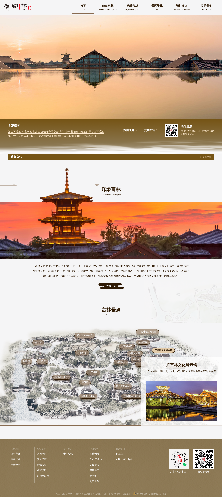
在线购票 (94, 453)
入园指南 (42, 453)
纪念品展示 (43, 476)
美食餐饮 (94, 465)
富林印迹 (15, 453)
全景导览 (15, 465)
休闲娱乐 (94, 476)
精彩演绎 (42, 470)
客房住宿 (94, 470)
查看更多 (111, 286)
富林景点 (15, 459)
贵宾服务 (94, 481)
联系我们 (120, 453)
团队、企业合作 (124, 459)
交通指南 (42, 459)
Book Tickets (96, 459)
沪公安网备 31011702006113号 (151, 494)
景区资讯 (68, 453)
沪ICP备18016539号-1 (119, 494)
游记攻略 (42, 465)
